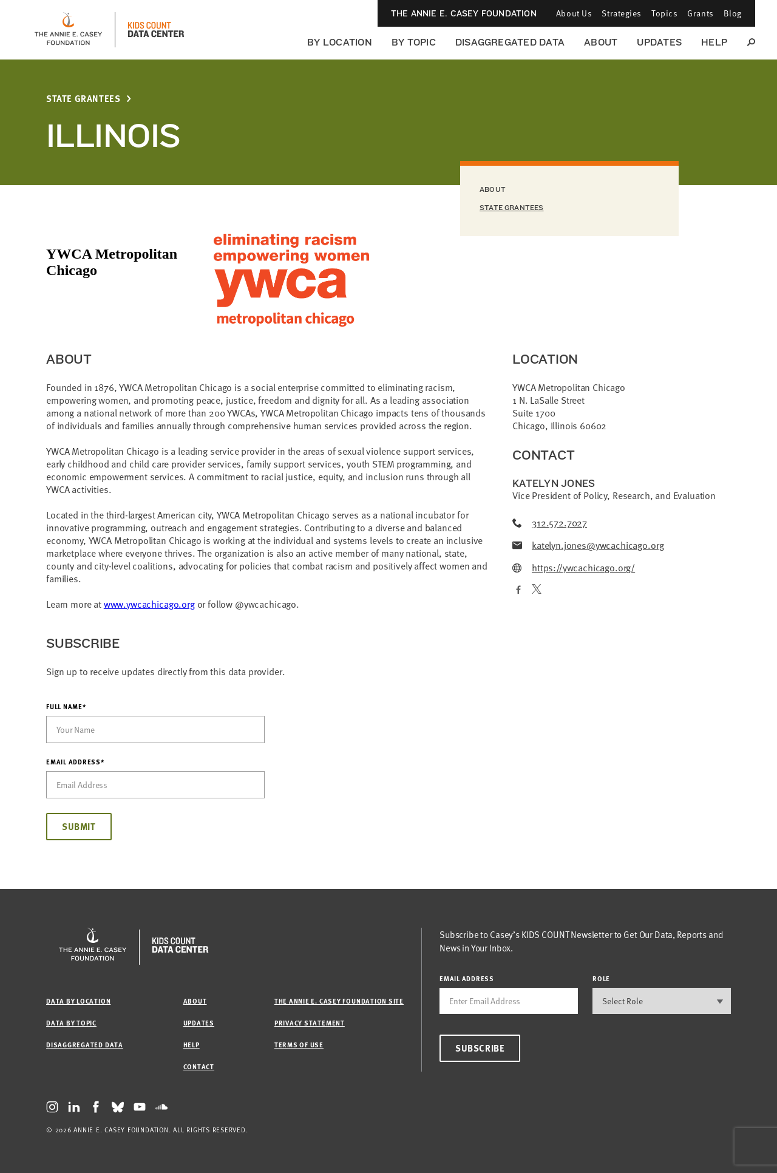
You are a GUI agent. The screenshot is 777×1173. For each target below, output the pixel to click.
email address (466, 978)
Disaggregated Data (510, 42)
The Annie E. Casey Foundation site (339, 1000)
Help (714, 42)
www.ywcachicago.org (149, 604)
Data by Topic (71, 1022)
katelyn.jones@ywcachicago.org (587, 545)
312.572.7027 (549, 523)
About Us (574, 13)
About (600, 42)
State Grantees (83, 98)
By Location (339, 42)
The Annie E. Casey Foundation (464, 13)
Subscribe (479, 1048)
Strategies (622, 13)
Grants (700, 13)
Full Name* (66, 706)
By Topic (414, 42)
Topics (664, 13)
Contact (198, 1066)
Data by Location (78, 1000)
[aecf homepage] (68, 30)
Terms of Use (299, 1044)
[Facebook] (517, 590)
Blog (733, 13)
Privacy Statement (309, 1022)
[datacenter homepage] (156, 29)
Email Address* (75, 762)
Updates (659, 42)
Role (601, 978)
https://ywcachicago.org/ (573, 568)
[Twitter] (536, 590)
